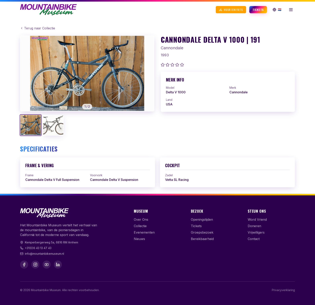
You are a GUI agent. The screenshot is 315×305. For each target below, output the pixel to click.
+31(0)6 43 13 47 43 (38, 248)
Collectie (140, 226)
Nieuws (139, 239)
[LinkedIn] (58, 265)
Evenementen (144, 232)
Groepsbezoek (202, 232)
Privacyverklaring (283, 290)
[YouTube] (47, 265)
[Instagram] (35, 265)
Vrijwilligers (256, 232)
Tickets (258, 9)
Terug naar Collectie (37, 28)
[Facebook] (24, 265)
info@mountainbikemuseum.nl (44, 253)
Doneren (254, 226)
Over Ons (141, 219)
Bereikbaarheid (202, 239)
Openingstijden (202, 219)
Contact (254, 239)
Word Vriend (257, 219)
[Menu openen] (291, 10)
